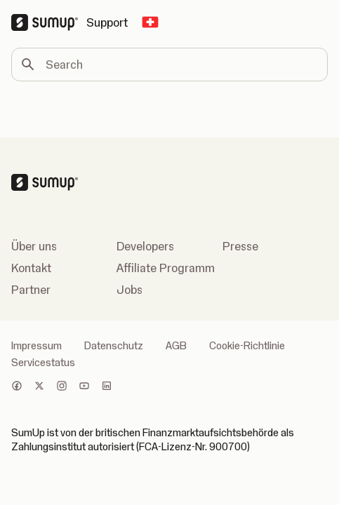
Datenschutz (113, 345)
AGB (176, 345)
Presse (240, 246)
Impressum (36, 345)
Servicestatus (43, 362)
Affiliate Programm (166, 268)
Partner (31, 290)
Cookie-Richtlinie (247, 345)
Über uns (34, 246)
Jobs (129, 290)
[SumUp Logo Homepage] (48, 22)
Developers (145, 246)
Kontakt (31, 268)
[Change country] (150, 22)
